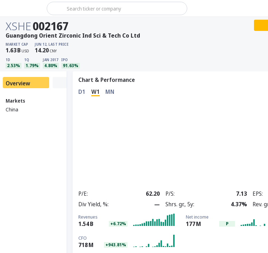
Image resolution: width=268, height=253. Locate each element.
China (12, 109)
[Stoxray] (23, 8)
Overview (18, 83)
